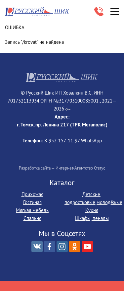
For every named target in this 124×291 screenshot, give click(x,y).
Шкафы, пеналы (92, 218)
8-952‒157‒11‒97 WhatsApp (99, 12)
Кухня (91, 210)
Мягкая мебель (32, 210)
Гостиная (32, 202)
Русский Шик (38, 11)
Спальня (32, 218)
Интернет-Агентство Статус (80, 168)
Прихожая (32, 194)
